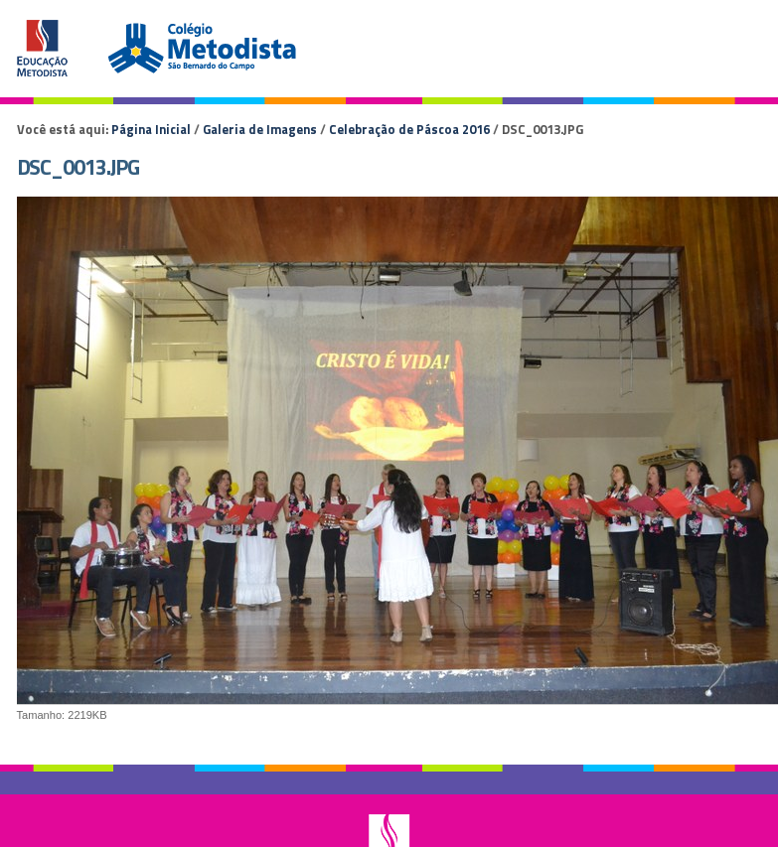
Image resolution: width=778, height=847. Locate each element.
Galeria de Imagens (260, 129)
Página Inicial (151, 129)
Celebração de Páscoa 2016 (409, 129)
